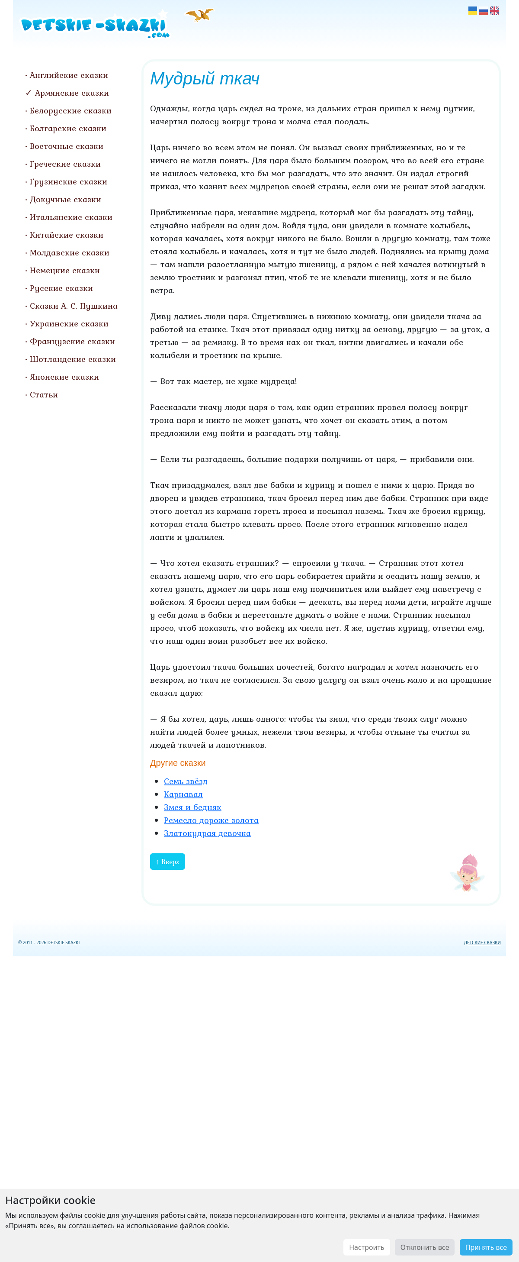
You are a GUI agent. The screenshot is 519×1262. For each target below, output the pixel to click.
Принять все (486, 1247)
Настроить (366, 1247)
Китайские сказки (66, 234)
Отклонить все (424, 1247)
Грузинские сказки (68, 181)
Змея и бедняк (192, 806)
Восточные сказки (66, 145)
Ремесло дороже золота (211, 819)
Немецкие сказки (65, 270)
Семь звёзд (186, 781)
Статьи (44, 394)
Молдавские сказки (69, 252)
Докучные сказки (65, 199)
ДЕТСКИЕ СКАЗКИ (482, 942)
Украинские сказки (69, 323)
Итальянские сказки (71, 216)
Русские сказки (61, 287)
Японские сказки (64, 376)
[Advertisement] (259, 1107)
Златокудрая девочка (207, 832)
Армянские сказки (72, 92)
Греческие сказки (65, 163)
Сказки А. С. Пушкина (74, 305)
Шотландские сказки (73, 358)
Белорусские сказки (71, 110)
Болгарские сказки (68, 128)
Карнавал (183, 794)
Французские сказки (72, 341)
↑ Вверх (167, 861)
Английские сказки (69, 74)
